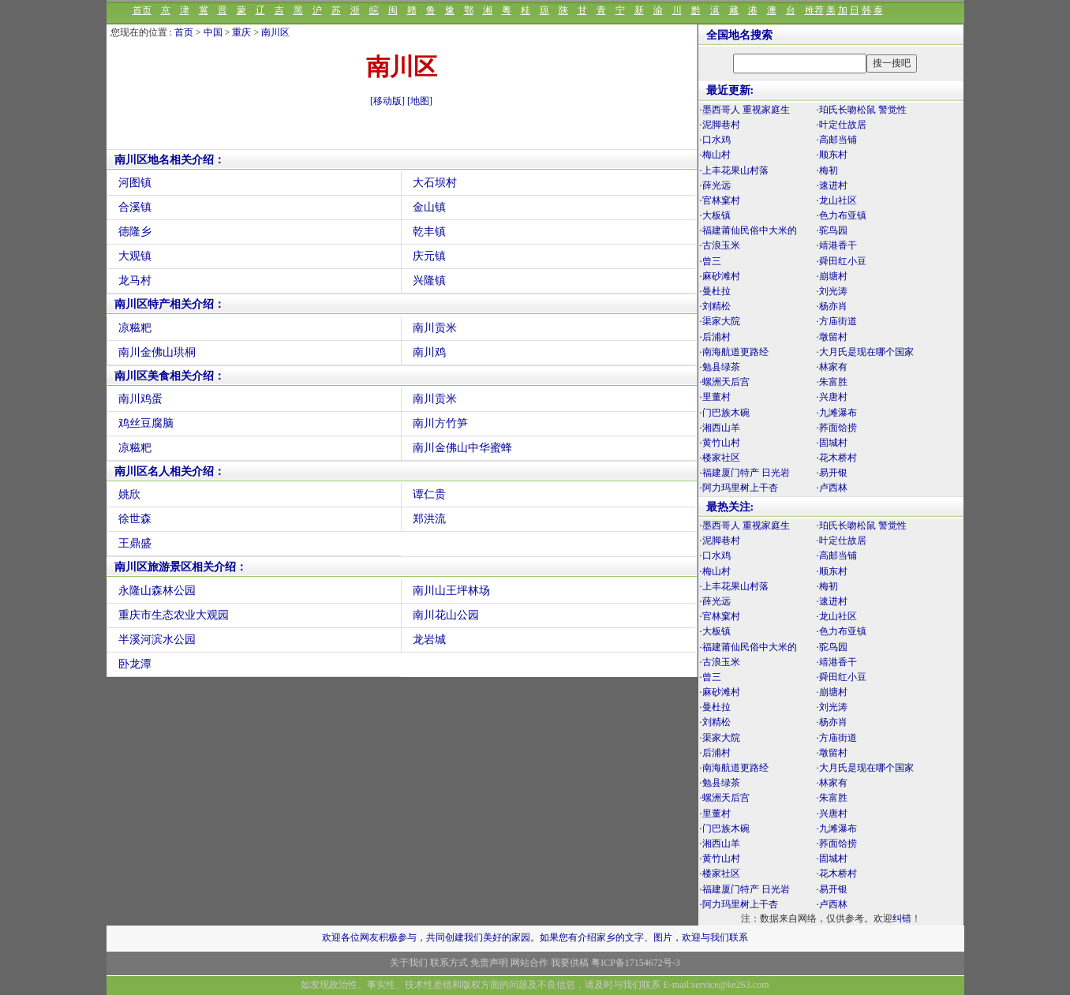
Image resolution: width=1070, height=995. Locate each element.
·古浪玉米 (720, 245)
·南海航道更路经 (734, 351)
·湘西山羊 (720, 427)
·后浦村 (715, 336)
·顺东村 (832, 154)
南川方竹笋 (440, 423)
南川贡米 (435, 328)
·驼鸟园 (832, 230)
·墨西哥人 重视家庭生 (745, 109)
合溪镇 (135, 207)
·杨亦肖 (832, 306)
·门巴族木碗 (725, 412)
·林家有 (832, 366)
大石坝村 (435, 183)
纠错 (901, 918)
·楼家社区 (720, 457)
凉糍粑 (135, 328)
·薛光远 (715, 185)
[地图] (419, 101)
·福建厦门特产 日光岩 (745, 472)
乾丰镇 (429, 232)
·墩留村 (832, 336)
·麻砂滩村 (720, 276)
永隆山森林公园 (157, 591)
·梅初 (827, 170)
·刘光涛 (832, 291)
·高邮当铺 (837, 139)
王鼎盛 (135, 543)
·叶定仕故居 (841, 124)
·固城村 (832, 442)
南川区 (275, 32)
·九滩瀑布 (837, 412)
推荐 (814, 10)
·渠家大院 (720, 321)
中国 (213, 32)
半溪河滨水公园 (157, 639)
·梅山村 (715, 154)
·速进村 (832, 185)
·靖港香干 (837, 245)
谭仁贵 (429, 494)
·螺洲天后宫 (725, 381)
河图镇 (135, 183)
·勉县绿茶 (720, 366)
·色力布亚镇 (841, 215)
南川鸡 (429, 352)
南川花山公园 (446, 615)
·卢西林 (832, 487)
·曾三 (710, 261)
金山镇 (429, 207)
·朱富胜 (832, 381)
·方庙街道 (837, 321)
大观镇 (135, 256)
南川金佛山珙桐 (157, 352)
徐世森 (135, 519)
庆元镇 (429, 256)
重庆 (241, 32)
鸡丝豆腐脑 (146, 423)
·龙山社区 (837, 200)
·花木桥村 (837, 457)
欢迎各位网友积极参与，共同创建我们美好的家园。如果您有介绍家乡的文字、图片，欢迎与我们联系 (535, 937)
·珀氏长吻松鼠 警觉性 (862, 109)
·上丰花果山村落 (734, 170)
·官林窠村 (720, 200)
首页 (142, 10)
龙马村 (135, 280)
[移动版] (387, 101)
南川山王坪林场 (451, 591)
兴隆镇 (429, 280)
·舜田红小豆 (841, 261)
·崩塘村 (832, 276)
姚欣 (129, 494)
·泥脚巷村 (720, 124)
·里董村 (715, 396)
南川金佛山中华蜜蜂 (462, 448)
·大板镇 (715, 215)
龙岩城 (429, 639)
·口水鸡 (715, 139)
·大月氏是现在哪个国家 (865, 351)
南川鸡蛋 (140, 399)
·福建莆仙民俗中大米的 (748, 230)
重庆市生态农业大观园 (173, 615)
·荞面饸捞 (837, 427)
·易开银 (832, 472)
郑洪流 (429, 519)
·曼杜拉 (715, 291)
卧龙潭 (135, 664)
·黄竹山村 (720, 442)
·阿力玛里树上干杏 (739, 487)
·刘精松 (715, 306)
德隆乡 (135, 232)
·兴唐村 (832, 396)
